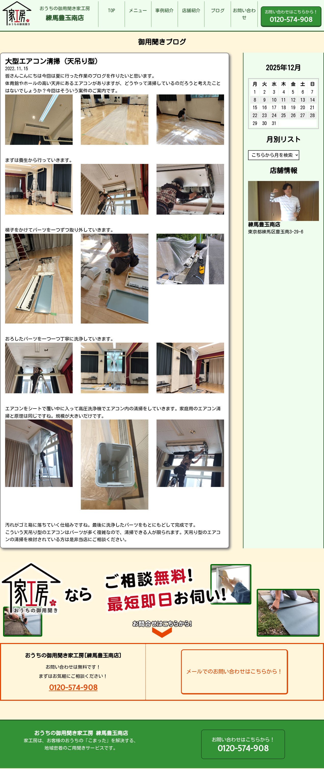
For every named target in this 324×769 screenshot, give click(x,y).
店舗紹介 (191, 10)
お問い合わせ (244, 14)
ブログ (218, 10)
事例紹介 (164, 10)
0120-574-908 (73, 687)
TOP (111, 10)
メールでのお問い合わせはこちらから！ (234, 671)
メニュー (138, 10)
